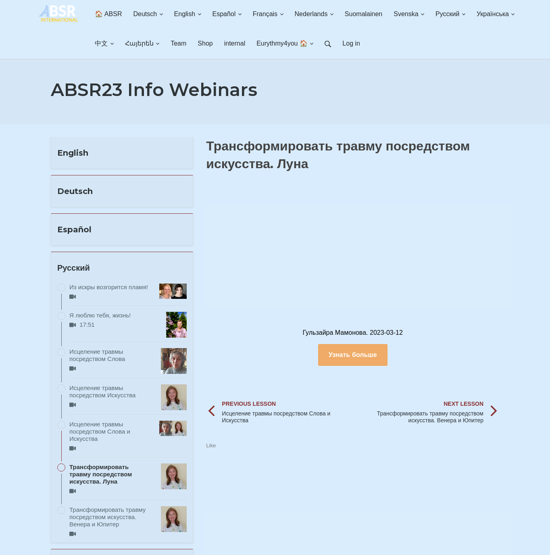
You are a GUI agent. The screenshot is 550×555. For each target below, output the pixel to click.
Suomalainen (363, 13)
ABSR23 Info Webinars (154, 89)
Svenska (409, 13)
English (187, 13)
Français (268, 13)
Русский (450, 13)
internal (234, 43)
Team (178, 43)
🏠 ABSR (108, 13)
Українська (496, 13)
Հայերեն (142, 43)
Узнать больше (353, 355)
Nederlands (314, 13)
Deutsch (147, 13)
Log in (351, 43)
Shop (205, 43)
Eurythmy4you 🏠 (284, 43)
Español (227, 13)
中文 (104, 43)
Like (211, 445)
